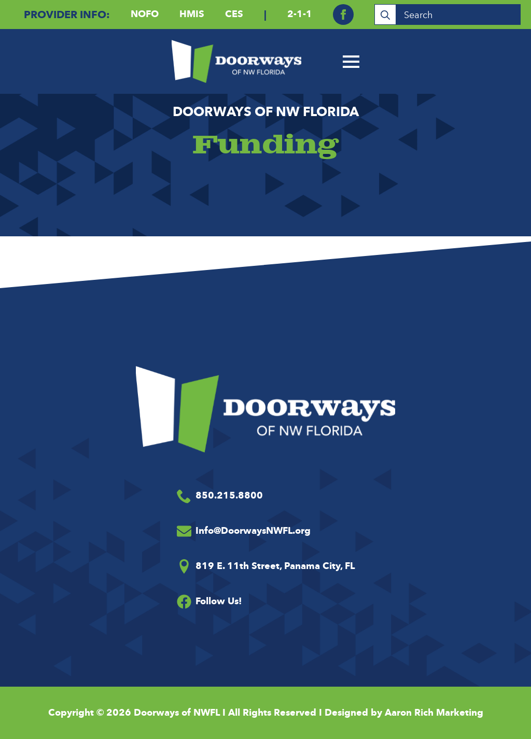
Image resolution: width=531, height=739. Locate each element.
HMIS (191, 14)
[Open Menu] (351, 61)
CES (234, 14)
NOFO (145, 14)
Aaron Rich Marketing (434, 712)
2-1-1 (299, 14)
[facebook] (343, 14)
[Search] (385, 15)
